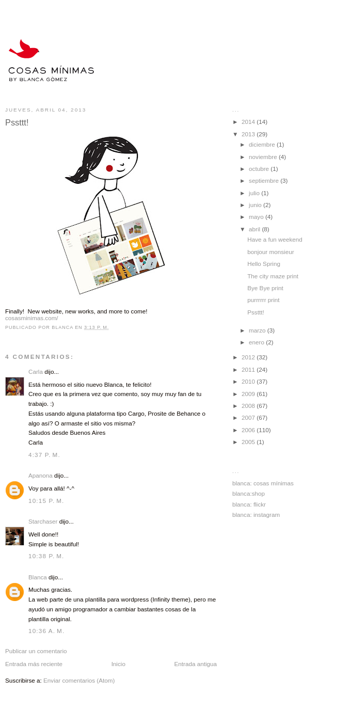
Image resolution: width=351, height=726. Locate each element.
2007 (249, 417)
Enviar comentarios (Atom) (79, 680)
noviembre (264, 156)
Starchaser (43, 521)
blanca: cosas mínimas (263, 483)
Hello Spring (263, 263)
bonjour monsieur (270, 251)
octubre (259, 168)
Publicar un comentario (36, 651)
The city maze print (272, 276)
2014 (249, 121)
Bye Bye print (265, 288)
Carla (35, 371)
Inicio (118, 663)
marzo (258, 330)
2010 (249, 381)
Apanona (40, 475)
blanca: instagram (256, 514)
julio (255, 193)
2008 (249, 405)
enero (257, 342)
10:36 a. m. (46, 630)
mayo (257, 216)
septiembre (264, 180)
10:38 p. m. (46, 556)
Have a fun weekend (274, 239)
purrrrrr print (263, 299)
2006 (249, 430)
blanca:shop (248, 493)
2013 (249, 134)
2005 (249, 441)
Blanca (37, 577)
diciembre (263, 144)
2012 (249, 357)
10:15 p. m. (46, 500)
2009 (249, 393)
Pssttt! (255, 312)
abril (255, 229)
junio (256, 204)
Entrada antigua (195, 663)
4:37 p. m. (44, 454)
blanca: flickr (249, 504)
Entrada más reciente (33, 663)
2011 (249, 369)
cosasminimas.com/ (31, 317)
